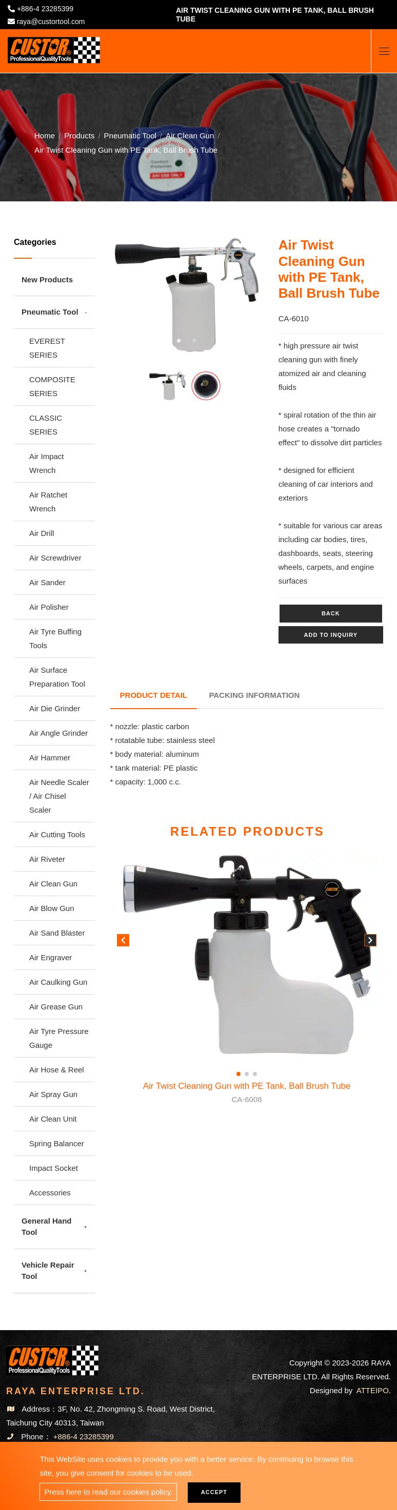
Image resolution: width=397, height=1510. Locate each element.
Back (331, 613)
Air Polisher (49, 607)
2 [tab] (194, 341)
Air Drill (41, 533)
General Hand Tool (47, 1226)
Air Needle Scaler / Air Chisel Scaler (59, 796)
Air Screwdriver (55, 557)
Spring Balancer (56, 1143)
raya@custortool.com (51, 21)
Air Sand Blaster (57, 932)
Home (44, 135)
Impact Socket (53, 1168)
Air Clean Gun (190, 135)
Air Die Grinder (54, 708)
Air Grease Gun (56, 1006)
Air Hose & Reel (56, 1069)
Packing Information (255, 694)
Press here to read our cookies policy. (108, 1491)
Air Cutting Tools (57, 834)
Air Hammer (49, 757)
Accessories (50, 1192)
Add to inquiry (331, 635)
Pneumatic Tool (130, 135)
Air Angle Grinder (58, 733)
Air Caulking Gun (58, 982)
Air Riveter (47, 859)
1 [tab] (179, 341)
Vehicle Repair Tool (48, 1270)
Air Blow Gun (51, 908)
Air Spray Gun (53, 1094)
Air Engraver (50, 957)
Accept (216, 1492)
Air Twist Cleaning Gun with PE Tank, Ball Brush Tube (247, 1092)
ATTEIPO (372, 1390)
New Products (47, 279)
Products (79, 135)
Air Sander (47, 582)
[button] (370, 940)
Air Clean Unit (53, 1118)
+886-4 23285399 (45, 9)
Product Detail (154, 694)
